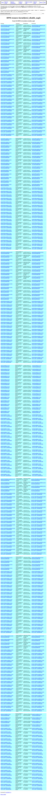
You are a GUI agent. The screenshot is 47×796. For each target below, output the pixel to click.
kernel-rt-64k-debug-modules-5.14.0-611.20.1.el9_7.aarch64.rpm (38, 536)
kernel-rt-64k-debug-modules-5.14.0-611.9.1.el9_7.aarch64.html (8, 550)
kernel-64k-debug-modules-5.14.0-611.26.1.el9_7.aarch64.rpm (38, 110)
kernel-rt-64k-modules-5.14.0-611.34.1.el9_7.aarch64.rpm (37, 597)
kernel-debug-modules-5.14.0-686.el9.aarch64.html (6, 298)
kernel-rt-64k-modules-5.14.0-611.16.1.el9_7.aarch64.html (6, 618)
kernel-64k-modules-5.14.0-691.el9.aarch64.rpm (37, 171)
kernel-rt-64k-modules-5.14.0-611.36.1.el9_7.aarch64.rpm (37, 590)
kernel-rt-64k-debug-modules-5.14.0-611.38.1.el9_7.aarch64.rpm (38, 508)
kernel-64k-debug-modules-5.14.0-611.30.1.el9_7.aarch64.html (7, 103)
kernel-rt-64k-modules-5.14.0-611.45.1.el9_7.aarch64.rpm (37, 576)
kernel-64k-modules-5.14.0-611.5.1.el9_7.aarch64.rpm (37, 248)
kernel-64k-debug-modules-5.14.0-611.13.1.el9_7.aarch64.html (7, 124)
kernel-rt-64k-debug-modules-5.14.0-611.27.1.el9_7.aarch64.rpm (38, 525)
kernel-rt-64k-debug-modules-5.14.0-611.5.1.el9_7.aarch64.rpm (38, 553)
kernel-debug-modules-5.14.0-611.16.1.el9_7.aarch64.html (6, 347)
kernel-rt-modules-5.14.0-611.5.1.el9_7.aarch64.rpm (37, 788)
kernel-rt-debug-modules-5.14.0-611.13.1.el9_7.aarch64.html (7, 700)
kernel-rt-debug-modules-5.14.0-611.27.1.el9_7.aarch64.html (7, 682)
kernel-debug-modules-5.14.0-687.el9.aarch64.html (6, 295)
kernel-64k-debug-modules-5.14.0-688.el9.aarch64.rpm (38, 64)
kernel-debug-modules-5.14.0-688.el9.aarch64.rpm (38, 291)
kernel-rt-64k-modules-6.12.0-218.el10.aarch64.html (6, 558)
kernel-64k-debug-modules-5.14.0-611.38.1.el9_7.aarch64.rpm (38, 89)
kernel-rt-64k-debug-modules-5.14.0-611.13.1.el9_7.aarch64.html (8, 543)
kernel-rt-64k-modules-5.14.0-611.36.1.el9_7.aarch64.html (6, 590)
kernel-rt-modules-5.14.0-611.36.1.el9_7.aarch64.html (6, 746)
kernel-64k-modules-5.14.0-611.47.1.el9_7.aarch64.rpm (37, 188)
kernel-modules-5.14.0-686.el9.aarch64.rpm (36, 412)
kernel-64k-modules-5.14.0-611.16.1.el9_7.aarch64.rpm (37, 234)
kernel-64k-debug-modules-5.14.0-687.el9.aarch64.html (7, 68)
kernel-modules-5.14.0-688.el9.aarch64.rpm (36, 405)
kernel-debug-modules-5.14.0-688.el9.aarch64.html (6, 291)
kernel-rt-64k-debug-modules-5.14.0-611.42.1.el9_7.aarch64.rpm (38, 501)
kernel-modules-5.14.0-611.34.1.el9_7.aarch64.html (6, 440)
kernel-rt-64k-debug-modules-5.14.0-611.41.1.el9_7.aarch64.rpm (38, 504)
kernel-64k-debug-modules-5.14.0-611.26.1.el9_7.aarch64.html (7, 110)
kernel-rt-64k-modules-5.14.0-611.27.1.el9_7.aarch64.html (6, 604)
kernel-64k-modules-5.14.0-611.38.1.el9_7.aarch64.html (6, 202)
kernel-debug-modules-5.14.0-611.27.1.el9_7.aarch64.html (6, 333)
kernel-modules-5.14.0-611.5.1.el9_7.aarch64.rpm (37, 475)
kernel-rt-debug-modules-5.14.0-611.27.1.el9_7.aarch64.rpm (37, 682)
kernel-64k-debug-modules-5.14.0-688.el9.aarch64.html (7, 64)
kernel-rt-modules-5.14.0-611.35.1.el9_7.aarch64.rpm (37, 750)
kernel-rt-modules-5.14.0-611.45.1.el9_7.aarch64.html (6, 732)
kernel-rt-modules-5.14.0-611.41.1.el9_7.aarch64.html (6, 739)
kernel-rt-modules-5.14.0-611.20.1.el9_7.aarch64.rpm (37, 771)
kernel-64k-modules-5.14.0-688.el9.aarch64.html (6, 178)
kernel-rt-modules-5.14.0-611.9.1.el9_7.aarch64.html (6, 785)
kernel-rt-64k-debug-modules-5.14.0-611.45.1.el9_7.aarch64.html (8, 497)
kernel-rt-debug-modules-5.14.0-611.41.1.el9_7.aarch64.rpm (37, 661)
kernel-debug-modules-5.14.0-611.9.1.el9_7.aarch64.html (6, 358)
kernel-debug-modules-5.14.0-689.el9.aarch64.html (6, 288)
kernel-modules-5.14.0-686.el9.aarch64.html (5, 412)
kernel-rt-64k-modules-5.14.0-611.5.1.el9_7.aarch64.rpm (37, 632)
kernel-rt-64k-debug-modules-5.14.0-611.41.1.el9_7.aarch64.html (8, 504)
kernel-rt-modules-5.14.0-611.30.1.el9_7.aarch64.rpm (37, 757)
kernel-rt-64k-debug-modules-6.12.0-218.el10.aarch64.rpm (38, 480)
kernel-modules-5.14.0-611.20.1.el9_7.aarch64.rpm (37, 457)
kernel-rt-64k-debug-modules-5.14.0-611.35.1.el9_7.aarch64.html (8, 515)
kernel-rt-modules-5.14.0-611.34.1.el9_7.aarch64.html (6, 753)
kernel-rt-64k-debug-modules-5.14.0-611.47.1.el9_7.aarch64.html (8, 494)
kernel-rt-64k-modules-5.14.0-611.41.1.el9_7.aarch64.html (6, 583)
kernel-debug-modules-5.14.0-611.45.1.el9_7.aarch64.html (6, 305)
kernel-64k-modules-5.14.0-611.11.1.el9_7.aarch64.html (6, 241)
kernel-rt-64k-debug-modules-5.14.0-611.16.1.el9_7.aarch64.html (8, 539)
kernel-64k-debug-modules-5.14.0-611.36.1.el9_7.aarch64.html (7, 92)
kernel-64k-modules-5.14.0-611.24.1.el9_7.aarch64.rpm (37, 227)
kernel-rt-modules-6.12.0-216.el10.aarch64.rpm (37, 718)
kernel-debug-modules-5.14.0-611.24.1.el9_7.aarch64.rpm (38, 340)
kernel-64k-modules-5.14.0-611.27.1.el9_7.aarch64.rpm (37, 220)
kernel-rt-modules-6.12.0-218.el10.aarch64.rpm (37, 715)
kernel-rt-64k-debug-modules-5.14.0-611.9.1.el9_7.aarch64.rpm (38, 550)
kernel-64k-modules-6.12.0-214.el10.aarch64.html (6, 153)
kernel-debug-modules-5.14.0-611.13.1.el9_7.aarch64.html (6, 351)
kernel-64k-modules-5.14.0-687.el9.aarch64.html (6, 181)
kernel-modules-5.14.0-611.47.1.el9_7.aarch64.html (6, 415)
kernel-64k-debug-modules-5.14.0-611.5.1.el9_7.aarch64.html (7, 135)
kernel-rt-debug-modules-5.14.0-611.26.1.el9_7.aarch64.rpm (37, 685)
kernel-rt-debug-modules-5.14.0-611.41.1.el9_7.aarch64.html (7, 661)
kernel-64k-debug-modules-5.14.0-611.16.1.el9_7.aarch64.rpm (38, 121)
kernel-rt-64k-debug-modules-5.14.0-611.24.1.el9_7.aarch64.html (8, 532)
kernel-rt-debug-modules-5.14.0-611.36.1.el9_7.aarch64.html (7, 668)
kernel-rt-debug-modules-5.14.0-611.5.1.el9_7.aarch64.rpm (37, 710)
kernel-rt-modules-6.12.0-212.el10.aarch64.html (6, 725)
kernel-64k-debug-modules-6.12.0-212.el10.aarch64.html (7, 50)
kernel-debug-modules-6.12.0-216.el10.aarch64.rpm (38, 260)
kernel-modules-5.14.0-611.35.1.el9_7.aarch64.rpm (37, 436)
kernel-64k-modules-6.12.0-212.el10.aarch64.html (6, 164)
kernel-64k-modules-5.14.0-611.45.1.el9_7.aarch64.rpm (37, 192)
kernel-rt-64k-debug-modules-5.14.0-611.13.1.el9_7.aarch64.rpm (38, 543)
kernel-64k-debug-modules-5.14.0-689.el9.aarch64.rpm (38, 61)
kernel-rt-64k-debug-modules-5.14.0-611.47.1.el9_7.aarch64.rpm (38, 494)
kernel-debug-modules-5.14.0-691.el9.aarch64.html (6, 284)
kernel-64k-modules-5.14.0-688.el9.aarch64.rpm (37, 178)
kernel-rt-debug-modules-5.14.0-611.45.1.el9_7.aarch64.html (7, 654)
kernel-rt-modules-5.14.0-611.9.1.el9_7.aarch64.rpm (37, 785)
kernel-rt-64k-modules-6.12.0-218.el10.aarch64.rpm (37, 558)
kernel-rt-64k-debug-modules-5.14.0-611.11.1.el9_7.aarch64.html (8, 546)
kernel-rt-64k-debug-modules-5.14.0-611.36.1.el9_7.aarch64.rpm (38, 511)
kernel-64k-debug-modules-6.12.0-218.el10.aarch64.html (7, 26)
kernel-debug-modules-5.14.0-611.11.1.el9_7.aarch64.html (6, 354)
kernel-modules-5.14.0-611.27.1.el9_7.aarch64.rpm (37, 447)
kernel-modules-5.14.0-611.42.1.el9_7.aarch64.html (6, 422)
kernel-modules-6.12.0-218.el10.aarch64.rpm (36, 366)
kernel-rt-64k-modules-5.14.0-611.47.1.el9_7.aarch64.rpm (37, 572)
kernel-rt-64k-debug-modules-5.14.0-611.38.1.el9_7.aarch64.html (8, 508)
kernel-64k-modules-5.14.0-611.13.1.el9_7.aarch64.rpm (37, 238)
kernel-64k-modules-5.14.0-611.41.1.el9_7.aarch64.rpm (37, 199)
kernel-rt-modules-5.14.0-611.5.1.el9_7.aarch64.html (6, 788)
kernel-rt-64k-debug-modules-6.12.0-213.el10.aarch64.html (8, 487)
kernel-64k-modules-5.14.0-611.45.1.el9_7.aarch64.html (6, 192)
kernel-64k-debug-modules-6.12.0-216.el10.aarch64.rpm (38, 33)
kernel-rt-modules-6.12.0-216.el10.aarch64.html (6, 718)
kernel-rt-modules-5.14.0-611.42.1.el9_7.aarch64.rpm (37, 736)
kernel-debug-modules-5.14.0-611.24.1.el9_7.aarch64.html (6, 340)
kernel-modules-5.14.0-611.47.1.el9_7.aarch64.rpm (37, 415)
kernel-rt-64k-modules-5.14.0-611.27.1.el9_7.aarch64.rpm (37, 604)
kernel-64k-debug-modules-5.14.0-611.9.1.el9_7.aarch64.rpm (38, 131)
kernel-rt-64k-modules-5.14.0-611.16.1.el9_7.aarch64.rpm (37, 618)
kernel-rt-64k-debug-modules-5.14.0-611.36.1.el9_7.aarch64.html (8, 511)
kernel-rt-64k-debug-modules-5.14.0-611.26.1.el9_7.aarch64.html (8, 529)
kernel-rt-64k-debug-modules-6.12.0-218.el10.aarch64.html (8, 480)
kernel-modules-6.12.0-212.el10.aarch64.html (5, 391)
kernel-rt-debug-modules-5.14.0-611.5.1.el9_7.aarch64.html (7, 710)
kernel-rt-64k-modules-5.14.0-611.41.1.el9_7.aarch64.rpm (37, 583)
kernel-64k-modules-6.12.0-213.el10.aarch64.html (6, 157)
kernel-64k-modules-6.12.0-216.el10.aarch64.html (6, 146)
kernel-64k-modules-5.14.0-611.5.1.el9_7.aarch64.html (6, 248)
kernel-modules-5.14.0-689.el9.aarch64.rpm (36, 401)
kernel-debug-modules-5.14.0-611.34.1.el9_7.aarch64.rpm (38, 326)
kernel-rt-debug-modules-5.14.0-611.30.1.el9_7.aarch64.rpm (37, 678)
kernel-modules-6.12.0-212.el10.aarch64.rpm (36, 391)
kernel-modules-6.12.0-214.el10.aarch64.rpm (36, 380)
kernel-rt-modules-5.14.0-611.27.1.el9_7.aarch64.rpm (37, 760)
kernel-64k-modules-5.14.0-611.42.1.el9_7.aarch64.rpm (37, 195)
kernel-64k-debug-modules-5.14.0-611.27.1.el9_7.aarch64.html (7, 107)
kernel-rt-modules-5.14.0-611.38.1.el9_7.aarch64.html (6, 743)
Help (45, 2)
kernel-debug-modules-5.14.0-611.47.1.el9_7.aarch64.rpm (38, 302)
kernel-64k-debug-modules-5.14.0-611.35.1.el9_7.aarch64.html (7, 96)
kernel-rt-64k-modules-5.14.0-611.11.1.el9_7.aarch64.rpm (37, 625)
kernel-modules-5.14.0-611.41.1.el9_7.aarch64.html (6, 426)
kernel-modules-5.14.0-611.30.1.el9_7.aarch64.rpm (37, 443)
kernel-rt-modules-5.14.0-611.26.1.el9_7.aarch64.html (6, 764)
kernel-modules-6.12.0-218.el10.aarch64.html (5, 366)
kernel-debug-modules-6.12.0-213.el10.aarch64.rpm (38, 270)
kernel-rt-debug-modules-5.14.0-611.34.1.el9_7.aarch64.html (7, 675)
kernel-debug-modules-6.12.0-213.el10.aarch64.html (6, 270)
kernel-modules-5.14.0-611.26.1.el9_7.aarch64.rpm (37, 450)
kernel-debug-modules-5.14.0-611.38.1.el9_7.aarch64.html (6, 316)
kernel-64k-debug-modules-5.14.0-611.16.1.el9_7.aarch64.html (7, 121)
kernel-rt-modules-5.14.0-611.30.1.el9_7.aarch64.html (6, 757)
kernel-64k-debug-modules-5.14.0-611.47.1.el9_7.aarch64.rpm (38, 75)
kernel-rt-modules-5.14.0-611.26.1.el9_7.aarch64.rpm (37, 764)
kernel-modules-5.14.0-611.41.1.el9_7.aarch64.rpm (37, 426)
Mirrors (41, 2)
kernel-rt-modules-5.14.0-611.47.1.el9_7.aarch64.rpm (37, 729)
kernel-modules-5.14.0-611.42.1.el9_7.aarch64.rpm (37, 422)
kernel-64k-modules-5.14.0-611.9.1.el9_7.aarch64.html (6, 245)
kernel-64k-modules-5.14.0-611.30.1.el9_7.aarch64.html (6, 216)
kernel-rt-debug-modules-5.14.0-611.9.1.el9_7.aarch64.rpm (37, 707)
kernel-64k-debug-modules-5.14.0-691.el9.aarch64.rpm (38, 57)
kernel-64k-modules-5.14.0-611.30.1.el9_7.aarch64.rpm (37, 216)
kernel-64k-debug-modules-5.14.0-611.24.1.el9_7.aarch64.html (7, 114)
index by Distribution (13, 2)
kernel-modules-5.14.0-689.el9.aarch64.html (5, 401)
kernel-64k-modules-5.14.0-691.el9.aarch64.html (6, 171)
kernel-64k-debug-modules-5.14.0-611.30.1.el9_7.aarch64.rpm (38, 103)
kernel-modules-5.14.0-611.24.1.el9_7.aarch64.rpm (37, 454)
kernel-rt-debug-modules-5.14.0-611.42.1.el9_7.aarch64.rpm (37, 657)
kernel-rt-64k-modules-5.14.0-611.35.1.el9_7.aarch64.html (6, 593)
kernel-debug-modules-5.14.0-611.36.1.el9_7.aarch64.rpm (38, 319)
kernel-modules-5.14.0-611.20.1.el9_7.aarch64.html (6, 457)
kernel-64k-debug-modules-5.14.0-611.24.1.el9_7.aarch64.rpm (38, 114)
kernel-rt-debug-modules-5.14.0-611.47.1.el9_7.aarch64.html (7, 650)
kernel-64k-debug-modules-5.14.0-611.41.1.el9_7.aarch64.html (7, 85)
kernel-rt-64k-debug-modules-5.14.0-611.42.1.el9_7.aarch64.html (8, 501)
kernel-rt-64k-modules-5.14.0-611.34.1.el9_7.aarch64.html (6, 597)
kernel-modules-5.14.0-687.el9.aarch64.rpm (36, 408)
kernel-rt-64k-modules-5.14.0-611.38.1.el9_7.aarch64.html (6, 586)
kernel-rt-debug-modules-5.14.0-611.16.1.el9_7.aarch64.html (7, 696)
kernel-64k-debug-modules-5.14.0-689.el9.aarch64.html (7, 61)
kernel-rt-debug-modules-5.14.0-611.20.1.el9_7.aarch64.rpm (37, 693)
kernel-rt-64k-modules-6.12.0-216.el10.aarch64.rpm (37, 562)
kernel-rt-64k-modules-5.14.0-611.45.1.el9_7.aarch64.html (6, 576)
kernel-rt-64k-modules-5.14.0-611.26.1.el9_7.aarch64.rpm (37, 607)
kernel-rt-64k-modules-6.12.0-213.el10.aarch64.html (6, 565)
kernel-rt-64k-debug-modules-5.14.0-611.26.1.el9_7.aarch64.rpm (38, 529)
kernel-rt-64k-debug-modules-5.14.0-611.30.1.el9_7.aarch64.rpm (38, 522)
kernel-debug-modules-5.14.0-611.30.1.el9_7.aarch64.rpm (38, 330)
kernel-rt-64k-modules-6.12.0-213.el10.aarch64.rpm (37, 565)
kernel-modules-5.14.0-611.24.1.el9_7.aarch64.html (6, 454)
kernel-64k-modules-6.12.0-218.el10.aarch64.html (6, 139)
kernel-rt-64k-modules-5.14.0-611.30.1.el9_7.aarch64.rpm (37, 600)
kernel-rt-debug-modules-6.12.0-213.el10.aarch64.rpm (37, 643)
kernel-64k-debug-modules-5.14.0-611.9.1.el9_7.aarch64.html (7, 131)
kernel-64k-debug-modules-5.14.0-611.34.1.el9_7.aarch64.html (7, 100)
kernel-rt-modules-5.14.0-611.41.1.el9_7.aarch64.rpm (37, 739)
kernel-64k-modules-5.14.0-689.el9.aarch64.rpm (37, 174)
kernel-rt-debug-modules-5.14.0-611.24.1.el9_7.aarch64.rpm (37, 689)
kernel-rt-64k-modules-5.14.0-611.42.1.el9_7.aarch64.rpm (37, 579)
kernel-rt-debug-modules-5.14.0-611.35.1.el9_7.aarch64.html (7, 671)
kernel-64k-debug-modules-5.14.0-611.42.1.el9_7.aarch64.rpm (38, 82)
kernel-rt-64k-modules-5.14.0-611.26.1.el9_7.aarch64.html (6, 607)
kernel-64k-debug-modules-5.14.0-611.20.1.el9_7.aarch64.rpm (38, 117)
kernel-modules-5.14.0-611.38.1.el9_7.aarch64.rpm (37, 429)
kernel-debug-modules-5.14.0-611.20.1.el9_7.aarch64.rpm (38, 344)
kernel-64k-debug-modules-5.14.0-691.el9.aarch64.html (7, 57)
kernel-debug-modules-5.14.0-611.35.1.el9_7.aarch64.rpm (38, 323)
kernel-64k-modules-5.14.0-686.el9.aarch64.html (6, 185)
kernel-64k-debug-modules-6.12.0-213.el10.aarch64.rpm (38, 43)
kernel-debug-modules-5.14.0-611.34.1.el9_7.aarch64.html (6, 326)
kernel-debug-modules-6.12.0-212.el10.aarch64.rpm (38, 277)
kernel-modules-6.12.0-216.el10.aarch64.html (5, 373)
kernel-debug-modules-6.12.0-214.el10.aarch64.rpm (38, 267)
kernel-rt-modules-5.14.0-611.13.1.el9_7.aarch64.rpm (37, 778)
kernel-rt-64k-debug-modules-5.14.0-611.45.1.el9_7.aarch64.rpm (38, 497)
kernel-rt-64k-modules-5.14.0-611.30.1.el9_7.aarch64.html (6, 600)
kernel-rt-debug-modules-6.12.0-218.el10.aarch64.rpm (37, 636)
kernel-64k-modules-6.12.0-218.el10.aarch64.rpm (37, 139)
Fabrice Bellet (3, 794)
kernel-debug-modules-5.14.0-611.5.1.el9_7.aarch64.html (6, 361)
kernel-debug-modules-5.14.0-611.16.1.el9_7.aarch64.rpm (38, 347)
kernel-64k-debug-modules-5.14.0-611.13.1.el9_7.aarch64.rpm (38, 124)
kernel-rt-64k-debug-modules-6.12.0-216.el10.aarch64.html (8, 483)
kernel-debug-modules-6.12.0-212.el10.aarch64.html (6, 277)
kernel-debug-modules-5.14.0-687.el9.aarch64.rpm (38, 295)
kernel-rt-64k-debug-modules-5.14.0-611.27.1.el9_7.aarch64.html (8, 525)
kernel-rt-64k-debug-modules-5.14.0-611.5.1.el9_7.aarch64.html (8, 553)
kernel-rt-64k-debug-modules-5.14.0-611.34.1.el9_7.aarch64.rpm (38, 518)
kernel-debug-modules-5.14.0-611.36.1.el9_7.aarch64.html (6, 319)
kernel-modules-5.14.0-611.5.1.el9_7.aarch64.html (6, 475)
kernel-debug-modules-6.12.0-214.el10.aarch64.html (6, 267)
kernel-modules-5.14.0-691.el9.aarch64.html (5, 398)
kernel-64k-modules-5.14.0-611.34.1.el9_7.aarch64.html (6, 213)
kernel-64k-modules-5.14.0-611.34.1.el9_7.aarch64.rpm (37, 213)
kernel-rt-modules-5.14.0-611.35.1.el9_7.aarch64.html (6, 750)
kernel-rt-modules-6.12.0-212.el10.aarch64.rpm (37, 725)
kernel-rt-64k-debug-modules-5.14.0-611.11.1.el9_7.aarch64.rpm (38, 546)
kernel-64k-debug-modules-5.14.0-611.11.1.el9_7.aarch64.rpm (38, 128)
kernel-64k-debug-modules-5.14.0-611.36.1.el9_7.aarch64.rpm (38, 92)
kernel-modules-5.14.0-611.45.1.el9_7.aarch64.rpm (37, 419)
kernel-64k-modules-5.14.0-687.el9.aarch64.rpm (37, 181)
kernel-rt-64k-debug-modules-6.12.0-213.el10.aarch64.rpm (38, 487)
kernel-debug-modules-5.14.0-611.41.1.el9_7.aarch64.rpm (38, 312)
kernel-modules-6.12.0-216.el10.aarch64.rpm (36, 373)
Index (2, 2)
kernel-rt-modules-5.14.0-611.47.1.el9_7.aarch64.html (6, 729)
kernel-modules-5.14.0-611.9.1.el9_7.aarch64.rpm (37, 471)
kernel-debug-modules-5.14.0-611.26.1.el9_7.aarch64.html (6, 337)
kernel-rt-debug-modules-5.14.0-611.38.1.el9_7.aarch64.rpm (37, 664)
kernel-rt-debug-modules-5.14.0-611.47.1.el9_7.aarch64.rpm (37, 650)
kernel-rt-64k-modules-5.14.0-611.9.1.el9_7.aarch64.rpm (37, 628)
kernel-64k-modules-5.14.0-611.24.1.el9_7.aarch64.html (6, 227)
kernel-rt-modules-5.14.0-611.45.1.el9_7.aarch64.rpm (37, 732)
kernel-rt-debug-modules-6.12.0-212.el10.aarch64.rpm (37, 647)
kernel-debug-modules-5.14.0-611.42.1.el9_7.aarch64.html (6, 309)
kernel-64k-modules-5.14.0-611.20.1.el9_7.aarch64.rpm (37, 230)
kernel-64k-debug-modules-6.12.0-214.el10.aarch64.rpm (38, 40)
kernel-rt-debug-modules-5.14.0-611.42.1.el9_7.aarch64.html (7, 657)
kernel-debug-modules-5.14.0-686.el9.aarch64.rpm (38, 298)
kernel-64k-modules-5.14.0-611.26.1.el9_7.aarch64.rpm (37, 223)
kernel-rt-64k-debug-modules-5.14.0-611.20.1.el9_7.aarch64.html (8, 536)
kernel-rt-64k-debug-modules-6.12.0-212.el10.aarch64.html (8, 490)
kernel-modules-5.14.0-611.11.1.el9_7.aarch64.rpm (37, 468)
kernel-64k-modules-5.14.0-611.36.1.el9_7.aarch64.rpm (37, 206)
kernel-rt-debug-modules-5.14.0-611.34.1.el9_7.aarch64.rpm (37, 675)
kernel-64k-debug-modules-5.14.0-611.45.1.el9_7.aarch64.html (7, 78)
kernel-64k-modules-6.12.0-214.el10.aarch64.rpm (37, 153)
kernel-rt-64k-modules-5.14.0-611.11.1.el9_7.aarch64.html (6, 625)
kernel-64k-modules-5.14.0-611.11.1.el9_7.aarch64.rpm (37, 241)
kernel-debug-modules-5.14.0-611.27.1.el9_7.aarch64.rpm (38, 333)
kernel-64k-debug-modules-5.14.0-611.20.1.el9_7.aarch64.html (7, 117)
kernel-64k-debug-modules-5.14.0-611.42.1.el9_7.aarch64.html (7, 82)
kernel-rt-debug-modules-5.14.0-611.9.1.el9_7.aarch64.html (7, 707)
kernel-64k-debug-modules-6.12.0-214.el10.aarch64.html (7, 40)
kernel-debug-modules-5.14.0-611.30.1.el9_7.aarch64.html (6, 330)
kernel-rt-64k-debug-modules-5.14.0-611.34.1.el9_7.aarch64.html (8, 518)
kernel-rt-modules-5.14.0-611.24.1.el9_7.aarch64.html (6, 767)
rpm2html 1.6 (8, 792)
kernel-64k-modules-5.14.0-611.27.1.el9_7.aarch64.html (6, 220)
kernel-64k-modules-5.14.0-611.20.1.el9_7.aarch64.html (6, 230)
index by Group (6, 2)
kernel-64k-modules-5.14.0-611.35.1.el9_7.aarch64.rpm (37, 209)
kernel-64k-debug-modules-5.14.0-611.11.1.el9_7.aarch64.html (7, 128)
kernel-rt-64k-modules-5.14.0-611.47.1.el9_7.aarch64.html (6, 572)
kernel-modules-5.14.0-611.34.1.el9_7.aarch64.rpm (37, 440)
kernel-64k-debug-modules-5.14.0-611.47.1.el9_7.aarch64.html (7, 75)
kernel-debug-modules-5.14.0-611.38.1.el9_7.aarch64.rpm (38, 316)
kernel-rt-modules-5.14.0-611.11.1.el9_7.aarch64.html (6, 781)
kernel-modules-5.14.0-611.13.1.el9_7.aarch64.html (6, 464)
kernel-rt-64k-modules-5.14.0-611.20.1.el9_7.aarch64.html (6, 614)
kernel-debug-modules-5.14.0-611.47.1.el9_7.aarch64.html (6, 302)
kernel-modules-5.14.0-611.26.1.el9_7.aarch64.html (6, 450)
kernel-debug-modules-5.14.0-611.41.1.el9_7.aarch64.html (6, 312)
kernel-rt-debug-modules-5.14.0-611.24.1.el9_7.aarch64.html (7, 689)
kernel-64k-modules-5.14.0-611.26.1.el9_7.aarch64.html (6, 223)
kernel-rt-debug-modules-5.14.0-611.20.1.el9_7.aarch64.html (7, 693)
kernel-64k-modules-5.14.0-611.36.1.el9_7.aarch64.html (6, 206)
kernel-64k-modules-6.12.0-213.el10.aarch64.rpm (37, 157)
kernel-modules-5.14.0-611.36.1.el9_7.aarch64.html (6, 433)
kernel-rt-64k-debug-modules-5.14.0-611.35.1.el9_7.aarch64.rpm (38, 515)
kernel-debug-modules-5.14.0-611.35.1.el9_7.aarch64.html (6, 323)
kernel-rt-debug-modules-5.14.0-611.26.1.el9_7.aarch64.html (7, 685)
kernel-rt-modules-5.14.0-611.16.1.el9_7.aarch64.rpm (37, 774)
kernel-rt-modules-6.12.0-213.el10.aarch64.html (6, 722)
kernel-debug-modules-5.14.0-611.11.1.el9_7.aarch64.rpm (38, 354)
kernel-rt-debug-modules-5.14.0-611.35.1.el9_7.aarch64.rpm (37, 671)
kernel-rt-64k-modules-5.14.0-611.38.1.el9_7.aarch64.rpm (37, 586)
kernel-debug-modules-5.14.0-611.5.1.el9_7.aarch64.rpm (38, 361)
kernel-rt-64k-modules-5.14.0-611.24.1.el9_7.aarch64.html (6, 611)
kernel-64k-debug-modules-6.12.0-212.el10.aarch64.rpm (38, 50)
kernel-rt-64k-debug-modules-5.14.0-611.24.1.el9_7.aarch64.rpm (38, 532)
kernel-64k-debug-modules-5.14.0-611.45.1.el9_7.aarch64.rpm (38, 78)
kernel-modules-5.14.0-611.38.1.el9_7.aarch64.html (6, 429)
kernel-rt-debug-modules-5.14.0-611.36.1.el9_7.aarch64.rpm (37, 668)
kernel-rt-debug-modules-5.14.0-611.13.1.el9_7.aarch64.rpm (37, 700)
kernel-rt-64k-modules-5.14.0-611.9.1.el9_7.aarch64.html (6, 628)
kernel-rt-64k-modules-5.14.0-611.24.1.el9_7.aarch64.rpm (37, 611)
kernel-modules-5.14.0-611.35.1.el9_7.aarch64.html (6, 436)
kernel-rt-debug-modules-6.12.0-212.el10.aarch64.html (7, 647)
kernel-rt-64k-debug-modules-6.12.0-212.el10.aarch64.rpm (38, 490)
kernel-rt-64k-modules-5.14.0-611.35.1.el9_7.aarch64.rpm (37, 593)
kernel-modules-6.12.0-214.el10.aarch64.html (5, 380)
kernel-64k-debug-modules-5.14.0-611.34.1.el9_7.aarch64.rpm (38, 100)
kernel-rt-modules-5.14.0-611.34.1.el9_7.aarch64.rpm (37, 753)
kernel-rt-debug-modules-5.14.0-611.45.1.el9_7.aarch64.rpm (37, 654)
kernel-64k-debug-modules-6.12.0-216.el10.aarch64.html (7, 33)
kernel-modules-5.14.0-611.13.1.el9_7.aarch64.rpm (37, 464)
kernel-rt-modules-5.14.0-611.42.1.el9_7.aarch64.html (6, 736)
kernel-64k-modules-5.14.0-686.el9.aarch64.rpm (37, 185)
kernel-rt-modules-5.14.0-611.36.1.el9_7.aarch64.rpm (37, 746)
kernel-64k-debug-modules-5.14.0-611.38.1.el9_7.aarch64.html (7, 89)
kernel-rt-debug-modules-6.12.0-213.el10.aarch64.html (7, 643)
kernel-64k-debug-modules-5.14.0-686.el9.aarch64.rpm (38, 71)
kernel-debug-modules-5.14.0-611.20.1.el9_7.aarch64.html (6, 344)
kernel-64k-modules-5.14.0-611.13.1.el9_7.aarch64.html (6, 238)
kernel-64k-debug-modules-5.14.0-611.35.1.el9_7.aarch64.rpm (38, 96)
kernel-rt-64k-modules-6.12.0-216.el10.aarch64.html (6, 562)
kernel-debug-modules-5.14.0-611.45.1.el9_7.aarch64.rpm (38, 305)
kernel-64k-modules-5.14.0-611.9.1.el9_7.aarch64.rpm (37, 245)
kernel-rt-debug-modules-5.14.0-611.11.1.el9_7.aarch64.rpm (37, 703)
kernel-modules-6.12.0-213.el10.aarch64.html (5, 384)
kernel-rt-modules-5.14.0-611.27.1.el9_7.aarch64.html (6, 760)
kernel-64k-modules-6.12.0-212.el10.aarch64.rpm (37, 164)
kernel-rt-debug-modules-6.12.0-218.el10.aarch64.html (7, 636)
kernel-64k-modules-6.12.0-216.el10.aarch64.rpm (37, 146)
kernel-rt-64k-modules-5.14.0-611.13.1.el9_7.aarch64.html (6, 621)
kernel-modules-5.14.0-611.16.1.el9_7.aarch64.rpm (37, 461)
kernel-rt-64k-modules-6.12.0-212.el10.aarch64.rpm (37, 569)
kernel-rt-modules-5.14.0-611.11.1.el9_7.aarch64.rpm (37, 781)
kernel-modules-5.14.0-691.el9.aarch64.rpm (36, 398)
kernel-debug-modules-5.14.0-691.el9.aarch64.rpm (38, 284)
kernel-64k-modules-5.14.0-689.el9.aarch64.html (6, 174)
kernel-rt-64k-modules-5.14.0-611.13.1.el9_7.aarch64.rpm (37, 621)
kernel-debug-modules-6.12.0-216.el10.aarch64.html (6, 260)
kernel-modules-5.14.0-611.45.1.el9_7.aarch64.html (6, 419)
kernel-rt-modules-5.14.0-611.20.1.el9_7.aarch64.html (6, 771)
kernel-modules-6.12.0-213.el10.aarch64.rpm (36, 384)
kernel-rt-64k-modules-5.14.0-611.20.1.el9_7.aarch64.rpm (37, 614)
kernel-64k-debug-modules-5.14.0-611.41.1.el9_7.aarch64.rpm (38, 85)
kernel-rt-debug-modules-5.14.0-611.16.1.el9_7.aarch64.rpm (37, 696)
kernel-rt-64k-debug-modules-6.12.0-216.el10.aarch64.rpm (38, 483)
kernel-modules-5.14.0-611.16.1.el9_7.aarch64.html (6, 461)
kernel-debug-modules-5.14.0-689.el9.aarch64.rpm (38, 288)
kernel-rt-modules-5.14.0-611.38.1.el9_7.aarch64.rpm (37, 743)
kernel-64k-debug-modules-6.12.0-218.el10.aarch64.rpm (38, 26)
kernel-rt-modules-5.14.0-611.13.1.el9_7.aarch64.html (6, 778)
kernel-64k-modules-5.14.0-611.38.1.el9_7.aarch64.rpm (37, 202)
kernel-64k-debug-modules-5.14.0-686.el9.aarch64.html (7, 71)
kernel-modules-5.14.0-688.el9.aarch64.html (5, 405)
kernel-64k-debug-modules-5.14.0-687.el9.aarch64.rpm (38, 68)
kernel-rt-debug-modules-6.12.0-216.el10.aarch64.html (7, 640)
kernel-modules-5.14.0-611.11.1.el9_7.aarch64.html (6, 468)
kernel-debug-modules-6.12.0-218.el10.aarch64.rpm (38, 253)
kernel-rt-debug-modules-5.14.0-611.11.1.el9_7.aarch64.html (7, 703)
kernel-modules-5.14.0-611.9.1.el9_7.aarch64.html (6, 471)
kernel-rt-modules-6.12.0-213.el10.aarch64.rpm (37, 722)
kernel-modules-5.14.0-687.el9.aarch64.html (5, 408)
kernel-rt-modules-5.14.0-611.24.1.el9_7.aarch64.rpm (37, 767)
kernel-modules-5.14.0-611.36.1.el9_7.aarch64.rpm (37, 433)
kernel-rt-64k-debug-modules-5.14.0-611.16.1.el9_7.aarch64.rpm (38, 539)
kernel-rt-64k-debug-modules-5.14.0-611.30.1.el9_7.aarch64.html (8, 522)
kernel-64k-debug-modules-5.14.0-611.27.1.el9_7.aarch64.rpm (38, 107)
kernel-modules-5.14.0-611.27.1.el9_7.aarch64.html (6, 447)
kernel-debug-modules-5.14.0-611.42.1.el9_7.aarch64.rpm (38, 309)
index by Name (35, 2)
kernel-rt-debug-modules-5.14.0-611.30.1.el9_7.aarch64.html (7, 678)
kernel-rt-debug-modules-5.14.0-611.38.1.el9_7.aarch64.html (7, 664)
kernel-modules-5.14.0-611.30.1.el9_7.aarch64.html (6, 443)
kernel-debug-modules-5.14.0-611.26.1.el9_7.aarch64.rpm (38, 337)
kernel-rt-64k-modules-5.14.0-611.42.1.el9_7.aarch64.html (6, 579)
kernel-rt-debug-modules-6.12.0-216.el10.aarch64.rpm (37, 640)
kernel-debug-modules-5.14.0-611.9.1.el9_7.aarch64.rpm (38, 358)
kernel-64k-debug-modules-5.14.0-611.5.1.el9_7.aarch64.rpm (38, 135)
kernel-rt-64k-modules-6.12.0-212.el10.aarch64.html (6, 569)
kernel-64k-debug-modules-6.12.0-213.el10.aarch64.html (7, 43)
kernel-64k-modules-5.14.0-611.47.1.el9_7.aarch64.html (6, 188)
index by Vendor (21, 2)
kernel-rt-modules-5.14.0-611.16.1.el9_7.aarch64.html (6, 774)
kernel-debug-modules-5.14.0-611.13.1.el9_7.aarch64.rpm (38, 351)
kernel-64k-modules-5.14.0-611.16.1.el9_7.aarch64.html (6, 234)
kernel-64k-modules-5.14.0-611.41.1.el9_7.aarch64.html (6, 199)
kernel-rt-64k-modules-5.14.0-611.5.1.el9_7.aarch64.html (6, 632)
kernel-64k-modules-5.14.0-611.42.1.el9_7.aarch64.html (6, 195)
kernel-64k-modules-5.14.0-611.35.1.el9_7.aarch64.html (6, 209)
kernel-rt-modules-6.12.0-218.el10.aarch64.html (6, 715)
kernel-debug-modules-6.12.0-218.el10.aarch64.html (6, 253)
